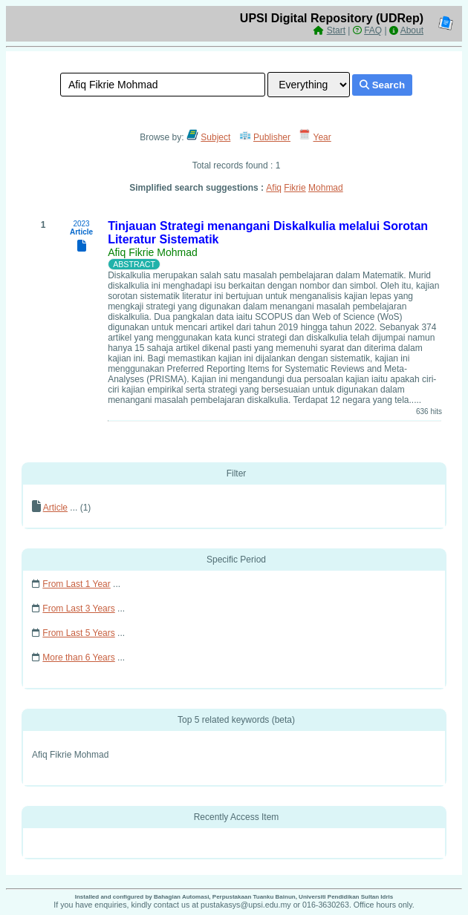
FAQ (373, 30)
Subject (215, 137)
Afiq (274, 188)
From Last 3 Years (78, 608)
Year (322, 137)
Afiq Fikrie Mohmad (153, 252)
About (411, 30)
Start (336, 30)
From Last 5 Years (78, 633)
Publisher (271, 137)
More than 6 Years (78, 657)
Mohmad (325, 188)
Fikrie (294, 188)
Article (55, 507)
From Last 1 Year (76, 584)
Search (382, 85)
